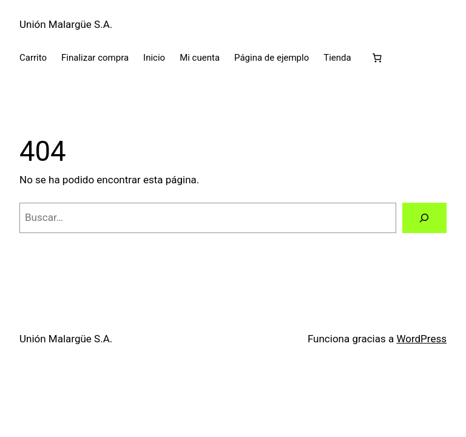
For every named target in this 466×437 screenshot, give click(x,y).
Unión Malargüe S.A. (65, 24)
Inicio (154, 57)
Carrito (33, 57)
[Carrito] (377, 58)
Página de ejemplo (271, 57)
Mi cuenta (200, 57)
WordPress (421, 339)
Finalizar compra (95, 57)
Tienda (337, 57)
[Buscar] (424, 218)
